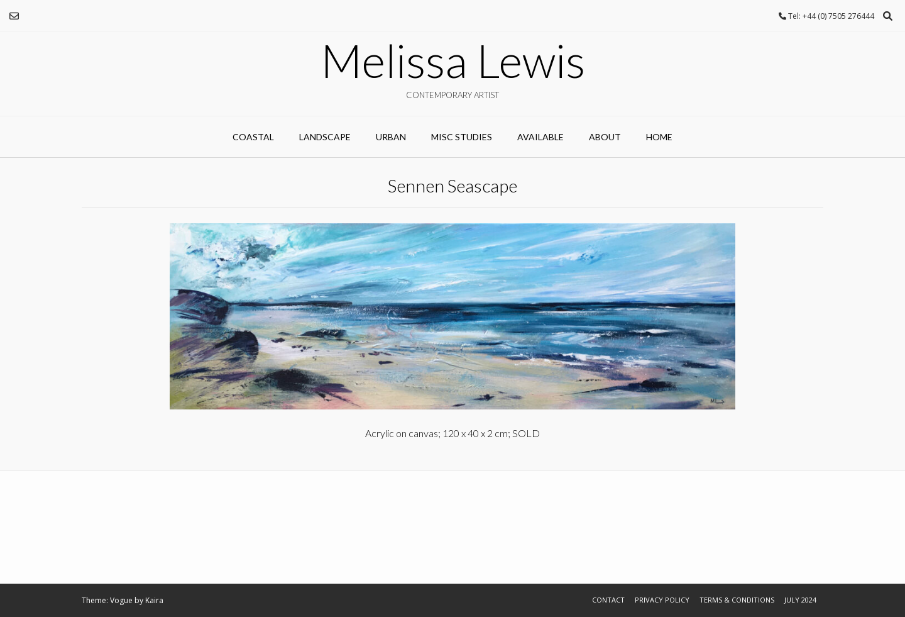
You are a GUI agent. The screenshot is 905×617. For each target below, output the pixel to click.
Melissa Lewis (453, 60)
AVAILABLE (540, 136)
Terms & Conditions (736, 599)
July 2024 (800, 599)
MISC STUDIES (461, 136)
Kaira (154, 600)
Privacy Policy (662, 599)
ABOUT (605, 136)
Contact (608, 599)
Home (659, 136)
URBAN (391, 136)
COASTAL (253, 136)
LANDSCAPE (325, 136)
